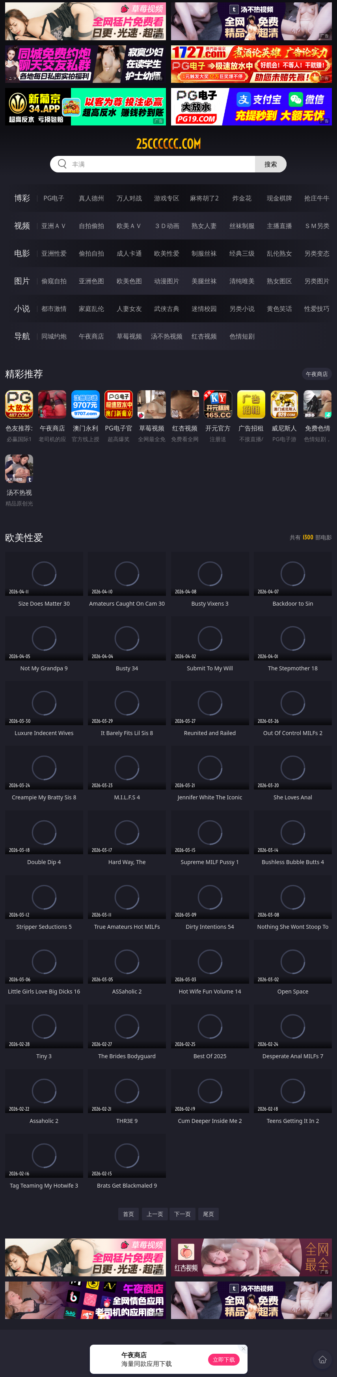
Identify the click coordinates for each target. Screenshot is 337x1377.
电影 (22, 253)
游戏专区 (166, 198)
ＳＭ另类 (317, 225)
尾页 (208, 1214)
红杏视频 (204, 336)
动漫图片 (166, 281)
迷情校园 (204, 308)
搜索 (270, 164)
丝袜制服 (242, 225)
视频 (22, 225)
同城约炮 (54, 336)
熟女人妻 (204, 225)
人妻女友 (129, 308)
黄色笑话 (279, 308)
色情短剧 (242, 336)
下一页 (182, 1214)
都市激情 (54, 308)
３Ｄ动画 (166, 225)
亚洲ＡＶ (54, 225)
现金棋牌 (279, 198)
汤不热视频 (166, 336)
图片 (22, 280)
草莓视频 (129, 336)
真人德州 (91, 198)
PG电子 (53, 198)
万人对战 (129, 198)
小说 (22, 308)
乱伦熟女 (279, 253)
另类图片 (317, 281)
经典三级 (242, 253)
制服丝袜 (204, 253)
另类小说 (242, 308)
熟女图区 (279, 281)
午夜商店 (91, 336)
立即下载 (224, 1359)
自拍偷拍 (91, 225)
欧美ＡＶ (129, 225)
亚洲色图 (91, 281)
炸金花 (242, 198)
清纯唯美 (242, 281)
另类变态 (317, 253)
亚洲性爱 (54, 253)
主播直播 (279, 225)
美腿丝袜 (204, 281)
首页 (128, 1214)
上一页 (155, 1214)
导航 (22, 336)
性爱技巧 (317, 308)
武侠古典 (166, 308)
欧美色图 (129, 281)
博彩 (22, 198)
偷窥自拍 (54, 281)
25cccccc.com (168, 144)
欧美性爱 (166, 253)
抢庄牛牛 (317, 198)
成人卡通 (129, 253)
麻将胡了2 (204, 198)
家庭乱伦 (91, 308)
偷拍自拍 (91, 253)
